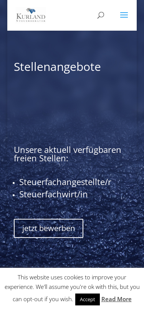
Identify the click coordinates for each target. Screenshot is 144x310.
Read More (116, 299)
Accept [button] (87, 299)
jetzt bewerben (48, 228)
